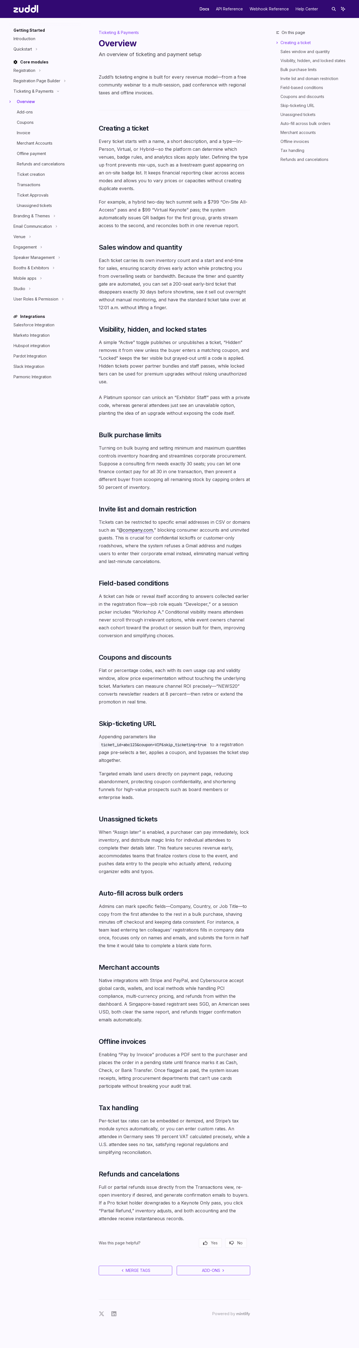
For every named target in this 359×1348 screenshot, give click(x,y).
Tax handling (292, 150)
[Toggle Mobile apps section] (27, 278)
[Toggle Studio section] (21, 289)
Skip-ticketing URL (297, 105)
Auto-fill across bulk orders (305, 123)
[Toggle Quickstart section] (24, 49)
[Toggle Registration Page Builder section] (39, 81)
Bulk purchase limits (298, 69)
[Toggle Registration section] (26, 70)
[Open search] (333, 8)
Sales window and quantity (305, 51)
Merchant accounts (298, 132)
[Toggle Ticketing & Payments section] (35, 91)
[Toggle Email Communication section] (34, 226)
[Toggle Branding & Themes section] (33, 216)
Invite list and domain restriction (309, 78)
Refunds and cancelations (304, 159)
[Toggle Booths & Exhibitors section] (33, 268)
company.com (138, 530)
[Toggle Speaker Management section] (36, 257)
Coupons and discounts (302, 96)
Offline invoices (294, 141)
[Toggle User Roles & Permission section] (38, 299)
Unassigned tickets (298, 114)
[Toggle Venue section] (21, 237)
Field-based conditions (301, 87)
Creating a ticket (295, 42)
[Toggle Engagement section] (27, 247)
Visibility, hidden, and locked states (313, 60)
